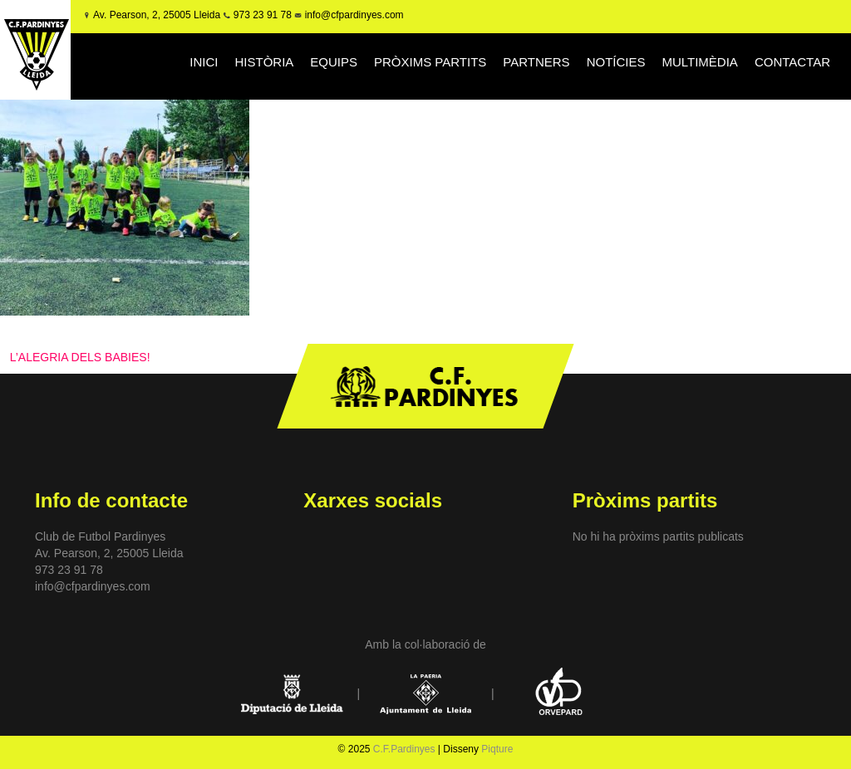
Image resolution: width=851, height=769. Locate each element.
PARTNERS (536, 62)
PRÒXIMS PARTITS (430, 62)
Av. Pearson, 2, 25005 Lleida (156, 15)
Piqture (497, 749)
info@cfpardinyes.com (352, 15)
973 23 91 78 (263, 15)
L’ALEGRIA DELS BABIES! (80, 357)
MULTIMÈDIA (699, 62)
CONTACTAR (792, 62)
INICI (203, 62)
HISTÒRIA (263, 62)
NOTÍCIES (616, 62)
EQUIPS (333, 62)
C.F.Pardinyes (404, 749)
